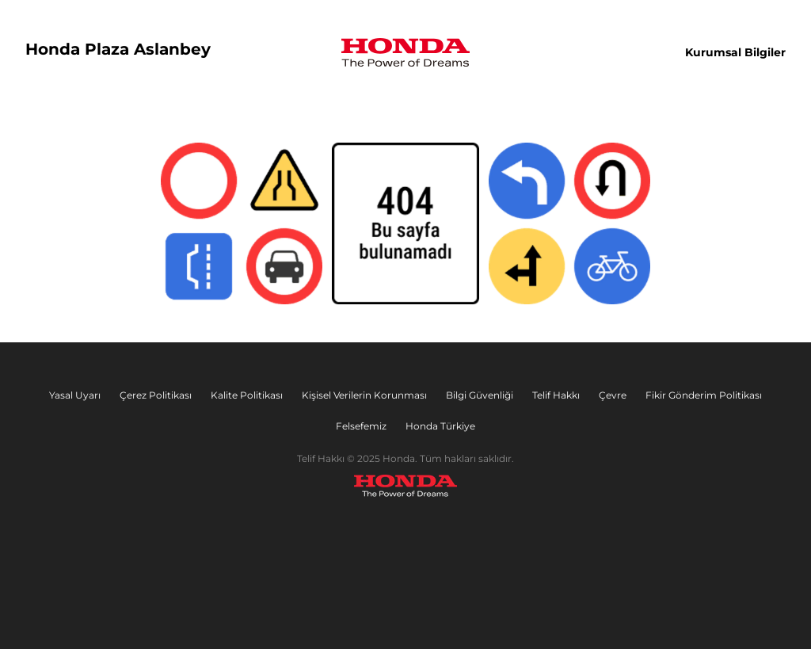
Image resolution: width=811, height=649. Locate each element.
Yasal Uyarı (75, 395)
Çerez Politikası (156, 395)
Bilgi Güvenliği (479, 395)
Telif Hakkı (556, 395)
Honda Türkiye (440, 426)
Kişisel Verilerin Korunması (364, 395)
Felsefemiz (361, 426)
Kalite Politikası (247, 395)
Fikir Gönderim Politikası (703, 395)
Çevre (612, 395)
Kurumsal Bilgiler (735, 52)
